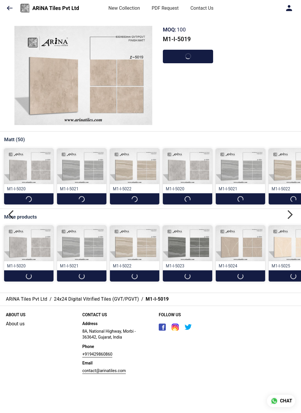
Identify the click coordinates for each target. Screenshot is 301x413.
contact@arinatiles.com (104, 370)
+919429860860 (97, 354)
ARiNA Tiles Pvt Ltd (55, 8)
